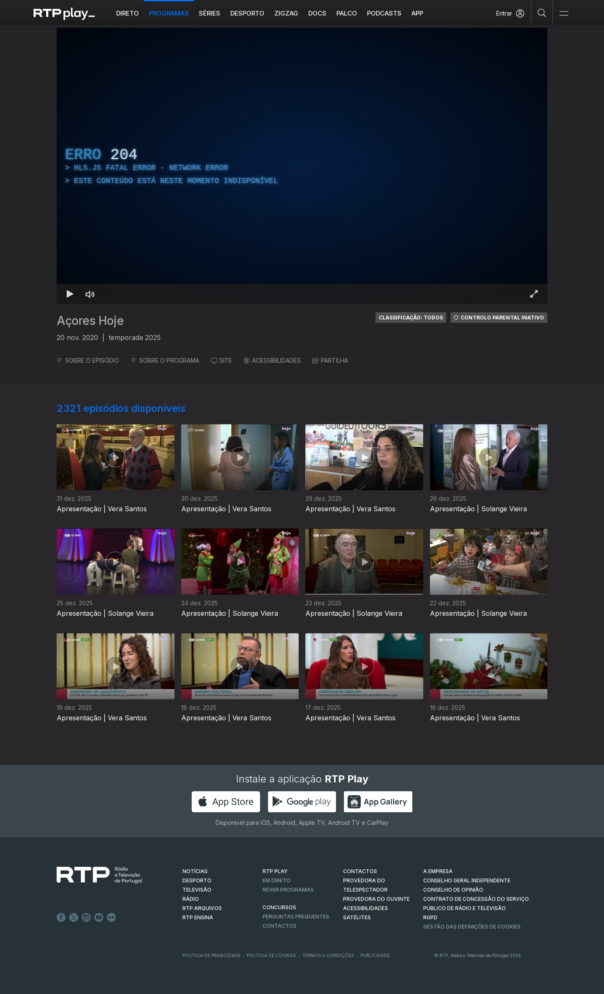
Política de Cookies (271, 955)
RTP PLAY (275, 871)
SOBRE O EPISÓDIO (88, 360)
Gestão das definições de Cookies (472, 926)
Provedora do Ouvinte (376, 899)
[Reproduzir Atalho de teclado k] (70, 294)
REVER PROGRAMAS (288, 890)
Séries (209, 13)
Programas (169, 13)
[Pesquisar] (542, 12)
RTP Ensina (197, 917)
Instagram (86, 917)
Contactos (280, 926)
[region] (302, 166)
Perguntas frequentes (296, 916)
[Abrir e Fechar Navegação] (564, 13)
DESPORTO (196, 880)
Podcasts (384, 13)
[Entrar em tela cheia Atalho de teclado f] (534, 294)
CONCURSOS (279, 907)
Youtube (99, 917)
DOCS (317, 13)
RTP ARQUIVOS (202, 908)
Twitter (73, 917)
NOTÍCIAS (195, 871)
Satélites (357, 917)
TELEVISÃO (196, 890)
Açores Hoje (90, 321)
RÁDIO (190, 899)
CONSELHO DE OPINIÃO (453, 890)
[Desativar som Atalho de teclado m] (90, 294)
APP (417, 13)
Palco (346, 13)
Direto (127, 13)
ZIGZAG (286, 13)
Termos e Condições (328, 955)
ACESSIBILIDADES (272, 360)
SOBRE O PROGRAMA (165, 360)
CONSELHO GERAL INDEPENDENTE (466, 880)
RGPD (430, 917)
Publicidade (375, 955)
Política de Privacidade (211, 955)
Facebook (61, 917)
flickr (111, 917)
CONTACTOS (360, 871)
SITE (221, 360)
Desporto (247, 13)
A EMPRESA (438, 871)
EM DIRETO (277, 880)
